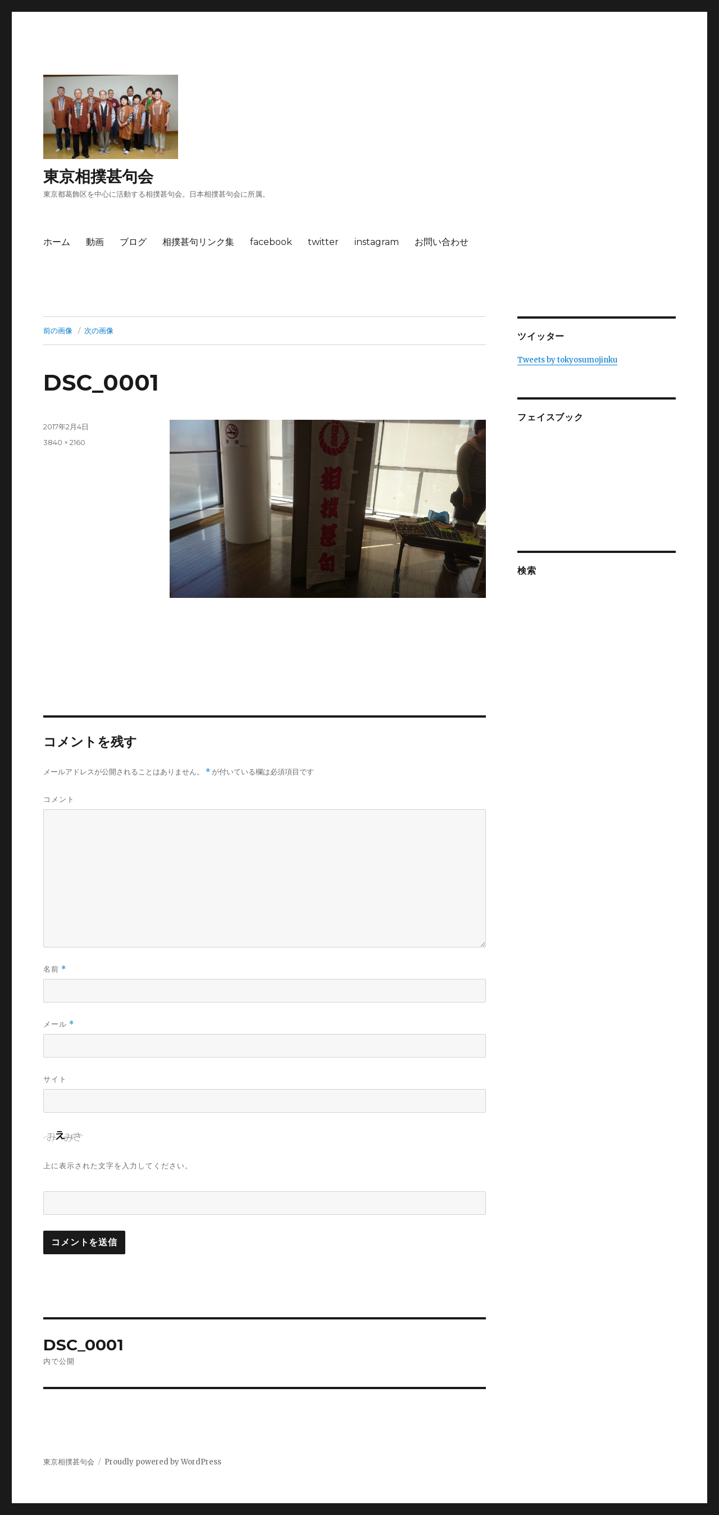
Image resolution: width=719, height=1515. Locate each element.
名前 (54, 969)
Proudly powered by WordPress (162, 1462)
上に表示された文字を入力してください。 (118, 1165)
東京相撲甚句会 (98, 176)
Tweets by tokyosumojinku (567, 360)
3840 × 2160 (64, 442)
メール (58, 1024)
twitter (323, 242)
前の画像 (57, 330)
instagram (376, 242)
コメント (59, 799)
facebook (271, 242)
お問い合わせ (441, 242)
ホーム (56, 242)
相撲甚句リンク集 (198, 242)
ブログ (133, 242)
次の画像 (98, 330)
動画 (95, 242)
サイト (55, 1078)
